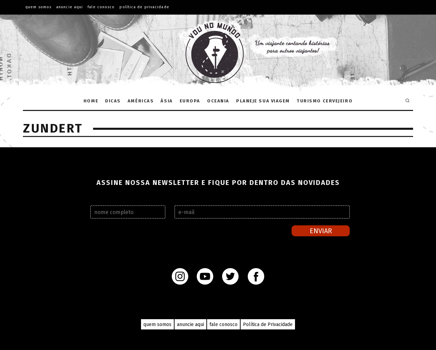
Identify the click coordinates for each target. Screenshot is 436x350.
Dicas (113, 100)
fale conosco (223, 324)
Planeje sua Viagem (263, 100)
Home (91, 100)
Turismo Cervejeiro (324, 100)
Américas (141, 100)
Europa (190, 100)
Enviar (321, 231)
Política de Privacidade (144, 7)
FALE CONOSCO (101, 7)
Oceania (218, 100)
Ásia (166, 100)
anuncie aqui (190, 324)
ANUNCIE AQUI (69, 7)
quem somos (157, 324)
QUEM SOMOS (38, 7)
